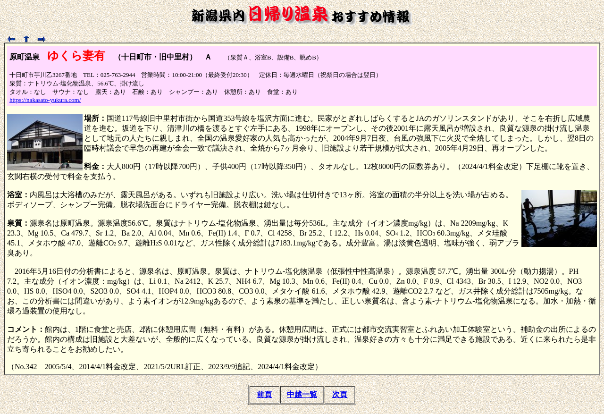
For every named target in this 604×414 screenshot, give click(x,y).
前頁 (264, 394)
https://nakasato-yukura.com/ (45, 99)
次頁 (339, 394)
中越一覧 (302, 394)
